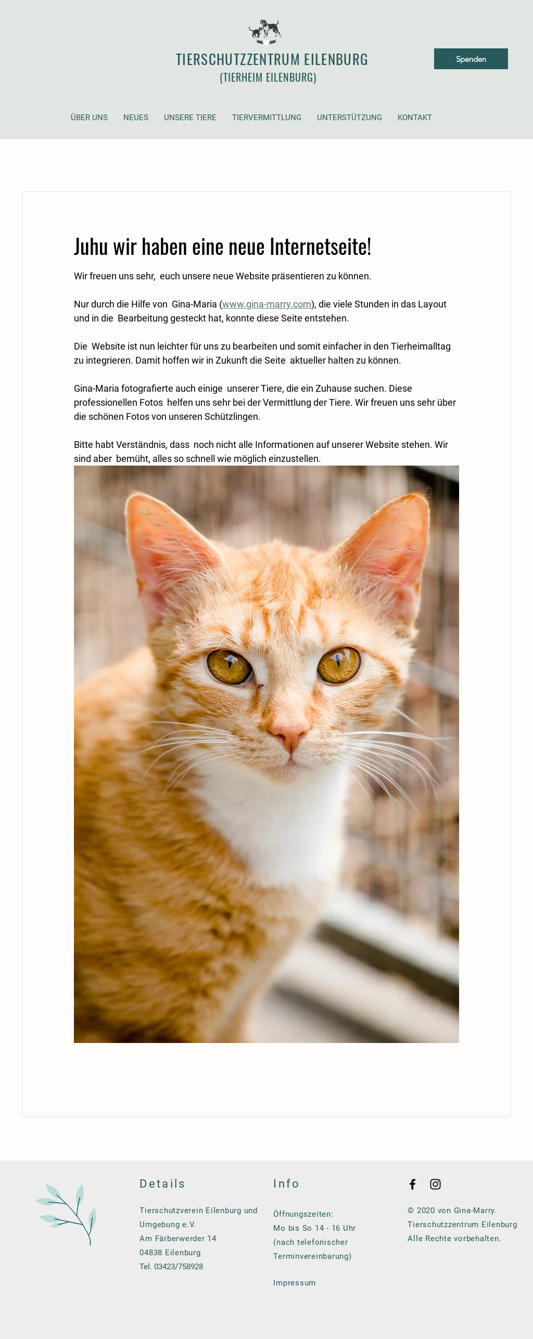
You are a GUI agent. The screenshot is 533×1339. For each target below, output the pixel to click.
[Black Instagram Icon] (435, 1184)
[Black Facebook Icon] (412, 1184)
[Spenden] (471, 58)
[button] (89, 118)
